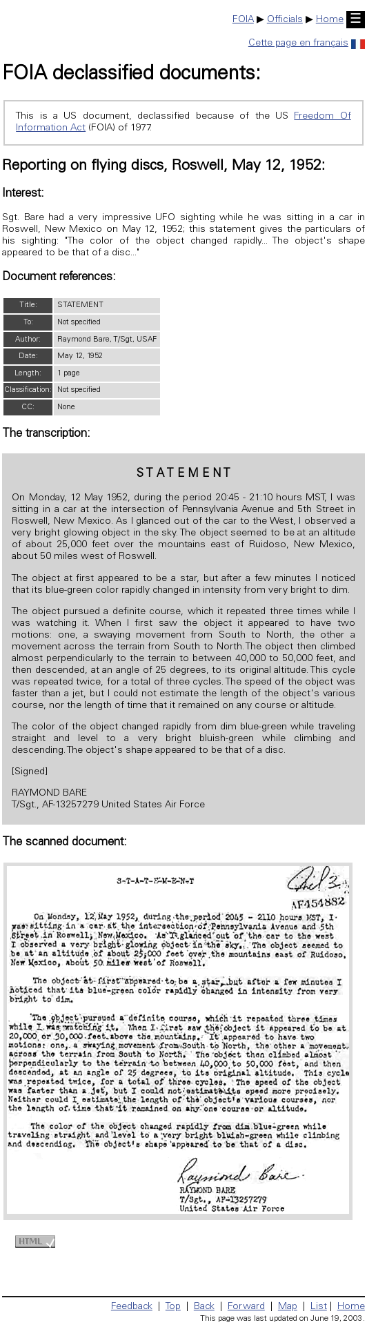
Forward (246, 1307)
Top (173, 1307)
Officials (285, 20)
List (318, 1307)
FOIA (243, 20)
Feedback (131, 1307)
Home (330, 20)
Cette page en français (306, 43)
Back (204, 1307)
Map (287, 1307)
